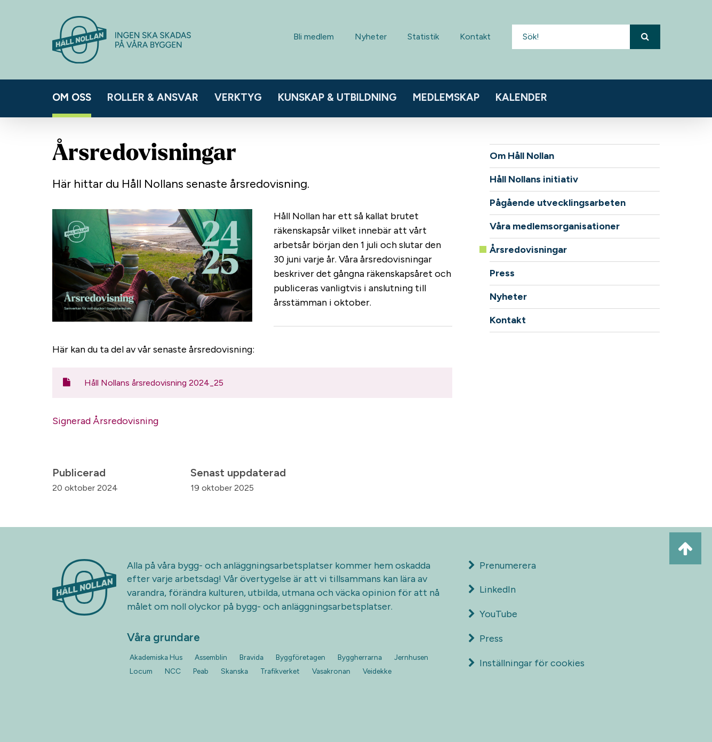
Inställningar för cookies (532, 663)
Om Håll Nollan (522, 156)
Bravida (251, 657)
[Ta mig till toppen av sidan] (685, 548)
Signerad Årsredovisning (105, 421)
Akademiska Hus (156, 657)
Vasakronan (331, 671)
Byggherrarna (360, 657)
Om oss (71, 97)
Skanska (234, 671)
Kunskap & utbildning (337, 97)
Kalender (521, 97)
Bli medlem (313, 36)
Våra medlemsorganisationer (555, 226)
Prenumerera (502, 565)
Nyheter (371, 36)
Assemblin (211, 657)
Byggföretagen (300, 657)
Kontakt (475, 36)
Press (502, 273)
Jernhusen (411, 657)
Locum (141, 671)
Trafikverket (280, 671)
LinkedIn (492, 589)
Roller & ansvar (152, 97)
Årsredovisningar (528, 250)
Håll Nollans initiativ (534, 179)
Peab (201, 671)
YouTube (493, 614)
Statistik (423, 36)
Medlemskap (446, 97)
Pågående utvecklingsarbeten (558, 203)
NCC (173, 671)
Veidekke (377, 671)
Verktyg (238, 97)
